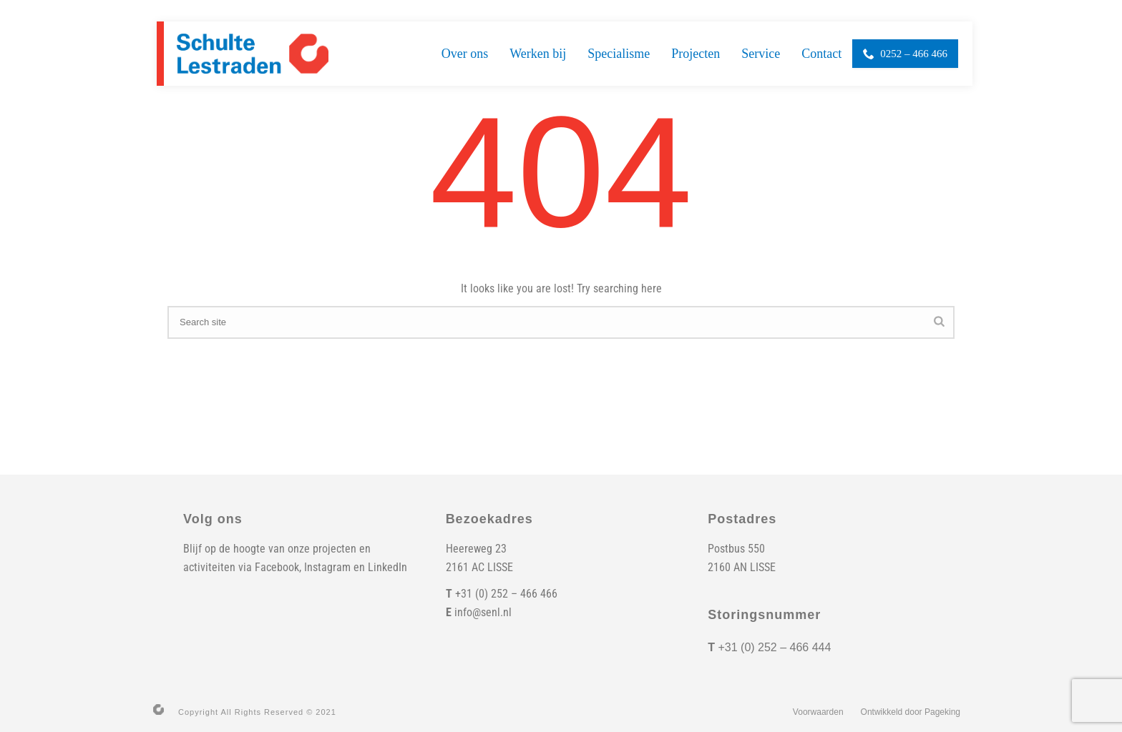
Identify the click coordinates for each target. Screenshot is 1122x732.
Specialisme (618, 53)
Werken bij (537, 53)
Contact (821, 53)
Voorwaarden (818, 712)
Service (760, 53)
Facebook (277, 567)
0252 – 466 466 (905, 53)
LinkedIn (387, 567)
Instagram (327, 567)
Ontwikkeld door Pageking (910, 712)
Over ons (465, 53)
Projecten (695, 53)
